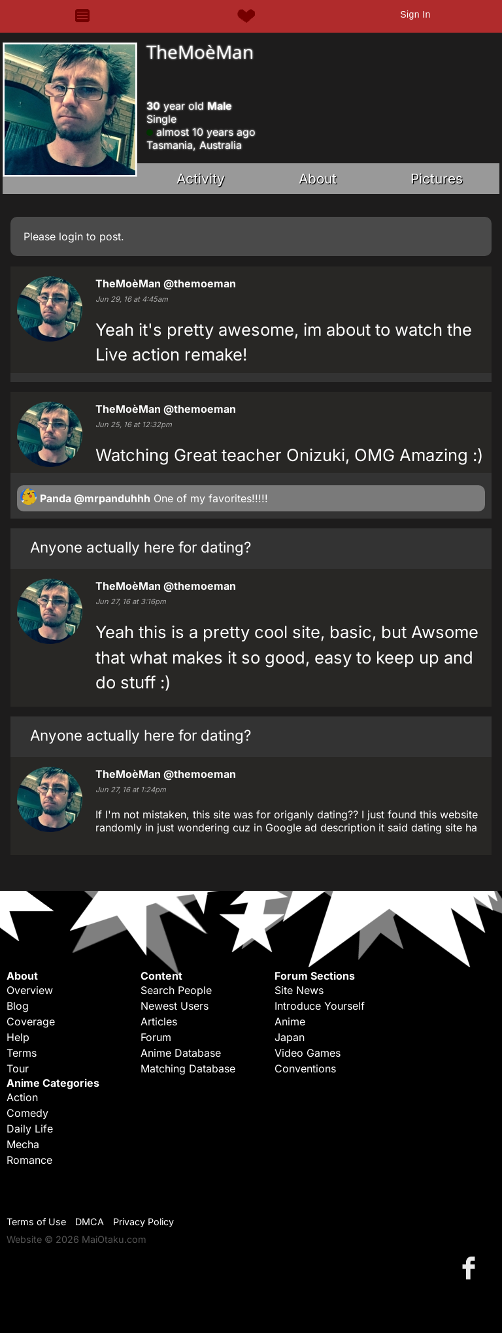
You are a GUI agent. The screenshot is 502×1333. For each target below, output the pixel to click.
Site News (299, 990)
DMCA (89, 1221)
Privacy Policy (143, 1221)
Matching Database (188, 1068)
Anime (290, 1021)
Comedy (27, 1112)
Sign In (415, 14)
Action (22, 1097)
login (71, 236)
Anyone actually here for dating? (140, 547)
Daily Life (30, 1128)
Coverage (31, 1021)
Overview (30, 990)
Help (18, 1037)
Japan (290, 1037)
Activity (200, 178)
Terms (22, 1052)
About (318, 178)
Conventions (305, 1068)
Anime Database (181, 1052)
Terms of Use (36, 1221)
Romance (29, 1159)
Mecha (23, 1144)
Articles (159, 1021)
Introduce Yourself (320, 1005)
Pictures (436, 178)
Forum (156, 1037)
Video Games (308, 1052)
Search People (176, 990)
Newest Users (175, 1005)
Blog (18, 1005)
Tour (18, 1068)
